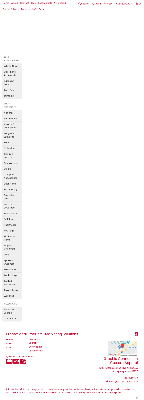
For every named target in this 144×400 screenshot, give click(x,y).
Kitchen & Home (9, 238)
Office (119, 18)
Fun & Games (11, 213)
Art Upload (60, 3)
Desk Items (10, 183)
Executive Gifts (9, 197)
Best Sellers (62, 18)
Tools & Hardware (9, 282)
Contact (24, 3)
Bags (74, 18)
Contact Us (10, 318)
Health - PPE (104, 18)
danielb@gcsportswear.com (122, 381)
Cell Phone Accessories (10, 73)
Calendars (9, 148)
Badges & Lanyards (9, 135)
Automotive (10, 118)
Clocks (7, 168)
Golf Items (9, 219)
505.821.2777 (131, 378)
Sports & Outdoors (9, 262)
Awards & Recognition (10, 126)
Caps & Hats (11, 163)
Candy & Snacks (8, 155)
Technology (10, 275)
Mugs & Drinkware (9, 247)
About (14, 3)
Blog (33, 3)
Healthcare (10, 225)
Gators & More (11, 9)
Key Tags (9, 230)
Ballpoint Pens (9, 82)
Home (6, 3)
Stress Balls (10, 269)
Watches (9, 296)
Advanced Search (9, 311)
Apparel (49, 18)
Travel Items (11, 290)
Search (83, 3)
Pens (130, 18)
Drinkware (87, 18)
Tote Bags (9, 90)
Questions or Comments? (20, 356)
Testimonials (45, 3)
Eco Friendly (10, 189)
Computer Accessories (10, 176)
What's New (10, 66)
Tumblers (9, 95)
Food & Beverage (9, 206)
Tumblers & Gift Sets (32, 9)
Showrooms (35, 346)
